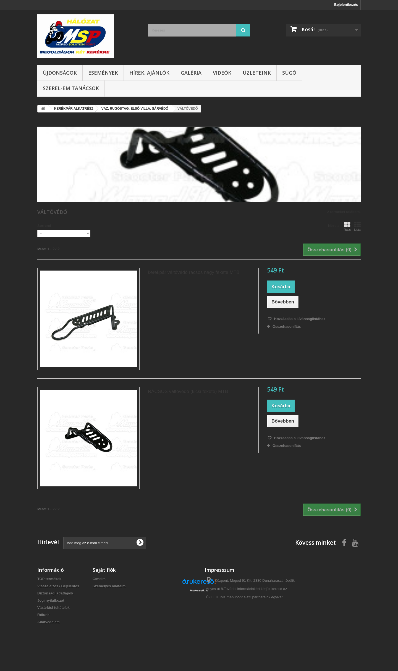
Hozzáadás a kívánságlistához (299, 319)
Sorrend (44, 226)
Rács (347, 226)
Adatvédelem (48, 622)
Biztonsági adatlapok (55, 593)
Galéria (191, 72)
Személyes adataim (109, 586)
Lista (357, 226)
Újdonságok (60, 72)
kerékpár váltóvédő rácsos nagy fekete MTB (194, 272)
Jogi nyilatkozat (50, 600)
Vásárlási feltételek (53, 608)
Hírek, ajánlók (149, 72)
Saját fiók (104, 570)
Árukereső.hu (199, 641)
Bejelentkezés (346, 4)
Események (103, 72)
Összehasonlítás (287, 326)
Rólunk (43, 615)
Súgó (289, 72)
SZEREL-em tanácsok (71, 88)
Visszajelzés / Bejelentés (58, 586)
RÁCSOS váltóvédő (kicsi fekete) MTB (188, 391)
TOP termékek (49, 579)
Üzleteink (257, 72)
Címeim (99, 579)
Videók (222, 72)
